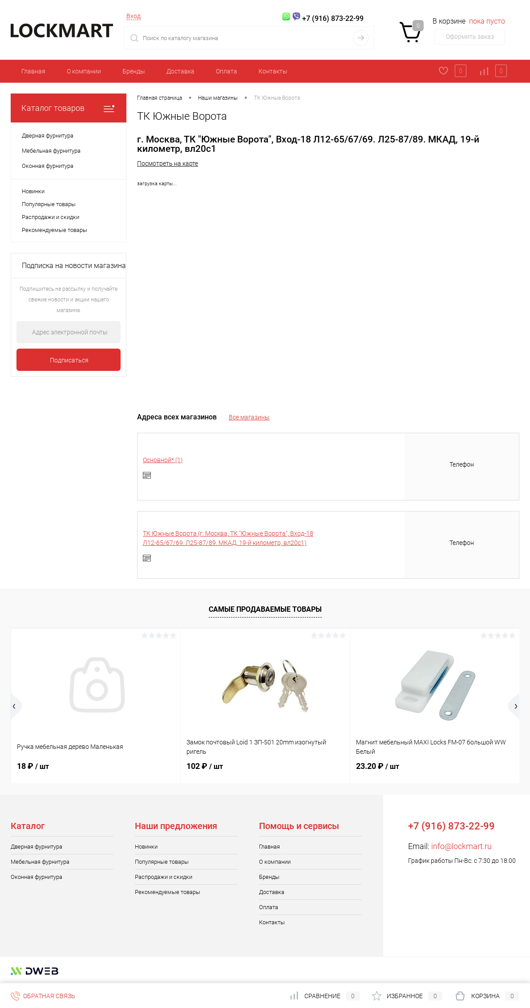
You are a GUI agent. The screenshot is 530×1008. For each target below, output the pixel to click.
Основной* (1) (163, 459)
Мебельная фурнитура (40, 861)
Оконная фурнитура (36, 877)
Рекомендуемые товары (54, 230)
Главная (33, 71)
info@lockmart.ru (461, 846)
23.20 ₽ (377, 766)
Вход (133, 16)
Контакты (273, 71)
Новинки (33, 191)
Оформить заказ (470, 36)
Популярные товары (49, 204)
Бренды (133, 71)
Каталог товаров (68, 107)
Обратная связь (43, 996)
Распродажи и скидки (50, 217)
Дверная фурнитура (36, 846)
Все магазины (249, 417)
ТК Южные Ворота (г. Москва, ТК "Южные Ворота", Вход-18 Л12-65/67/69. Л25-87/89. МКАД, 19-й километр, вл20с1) (228, 538)
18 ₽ (33, 766)
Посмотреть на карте (167, 163)
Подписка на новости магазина (74, 265)
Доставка (180, 71)
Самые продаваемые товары (265, 609)
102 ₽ (204, 766)
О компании (84, 71)
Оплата (226, 71)
